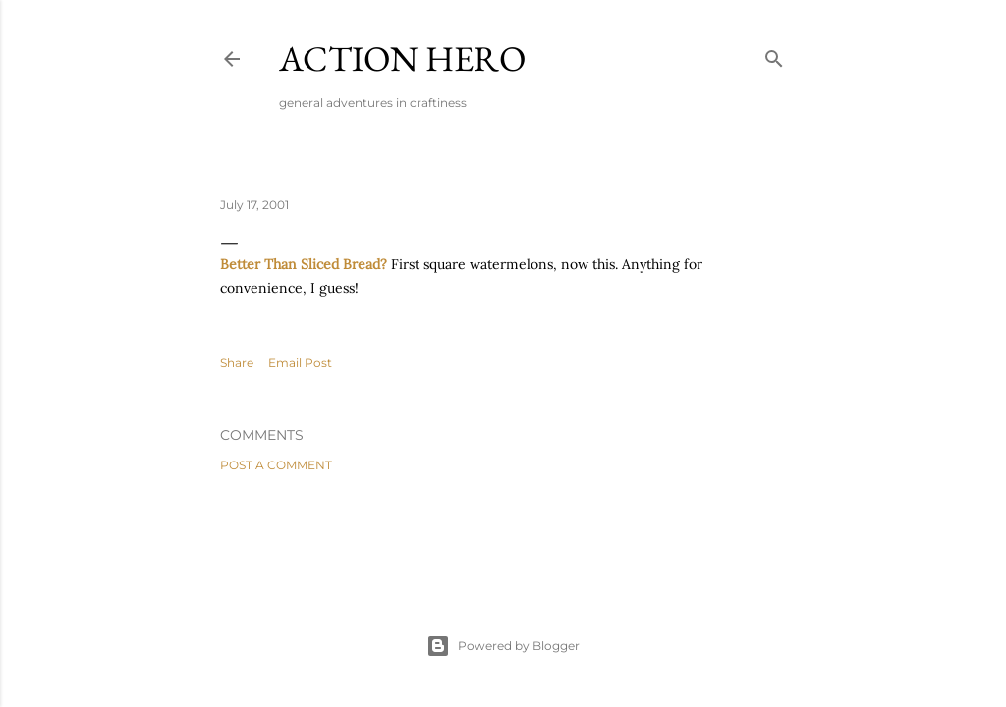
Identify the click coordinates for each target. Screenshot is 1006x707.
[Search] (774, 54)
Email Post (300, 362)
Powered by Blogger (503, 646)
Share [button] (236, 362)
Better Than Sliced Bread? (303, 264)
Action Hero (402, 58)
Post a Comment (276, 465)
